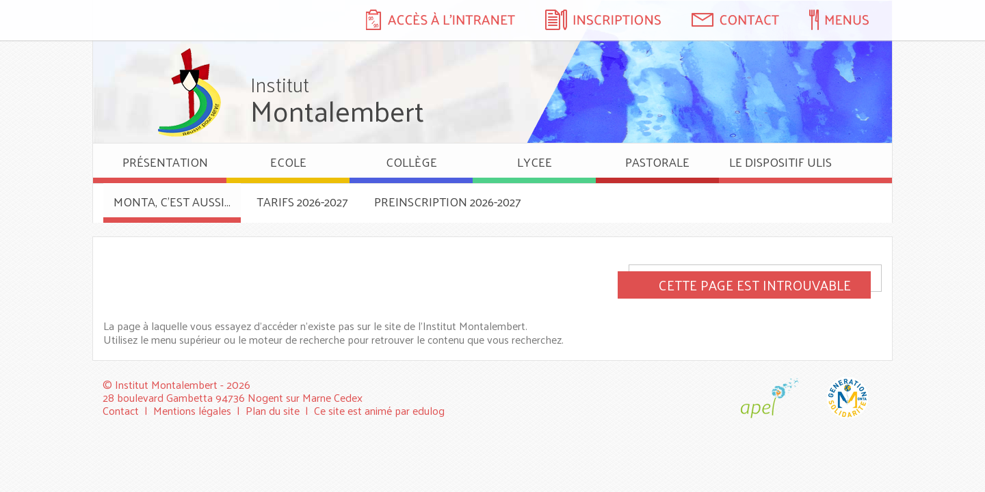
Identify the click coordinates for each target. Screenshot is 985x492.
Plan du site (273, 410)
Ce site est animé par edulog (379, 410)
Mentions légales (192, 410)
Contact (121, 410)
